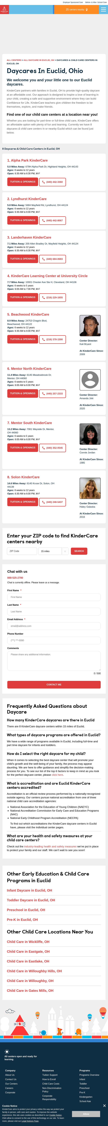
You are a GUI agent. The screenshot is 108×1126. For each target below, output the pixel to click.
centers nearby (79, 9)
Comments (13, 647)
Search (79, 550)
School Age (85, 1100)
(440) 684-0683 (52, 258)
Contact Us (10, 1078)
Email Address (54, 623)
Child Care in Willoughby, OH (30, 980)
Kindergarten (85, 1096)
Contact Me (54, 683)
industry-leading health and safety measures (50, 845)
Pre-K (82, 1091)
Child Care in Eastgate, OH (28, 950)
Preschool (84, 1087)
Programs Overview (89, 1074)
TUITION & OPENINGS (22, 181)
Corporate (10, 1091)
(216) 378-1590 (52, 338)
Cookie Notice (55, 1115)
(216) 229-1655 (52, 296)
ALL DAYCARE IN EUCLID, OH (39, 60)
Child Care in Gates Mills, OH (30, 989)
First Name (54, 594)
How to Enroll (49, 1078)
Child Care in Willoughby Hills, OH (34, 970)
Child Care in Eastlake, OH (28, 960)
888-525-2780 (15, 576)
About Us (9, 1074)
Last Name (54, 608)
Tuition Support (50, 1074)
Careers (9, 1087)
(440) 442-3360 (52, 181)
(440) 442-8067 (52, 220)
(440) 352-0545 (52, 446)
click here (57, 773)
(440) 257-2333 (52, 392)
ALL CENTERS (14, 60)
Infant (82, 1078)
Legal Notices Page (30, 1121)
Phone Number (54, 637)
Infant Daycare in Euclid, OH (29, 889)
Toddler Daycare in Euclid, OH (31, 899)
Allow (86, 1114)
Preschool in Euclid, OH (26, 909)
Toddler (83, 1083)
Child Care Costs (50, 1083)
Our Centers (11, 1083)
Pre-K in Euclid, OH (22, 919)
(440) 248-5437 (52, 501)
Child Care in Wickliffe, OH (28, 941)
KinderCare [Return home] (4, 9)
